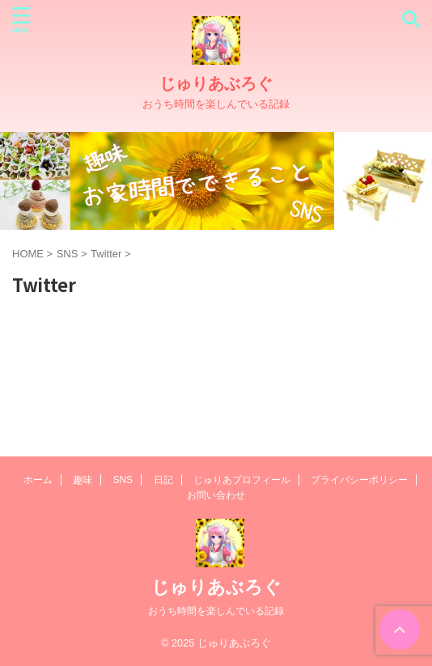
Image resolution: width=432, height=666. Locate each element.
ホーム (38, 480)
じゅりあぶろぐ (216, 83)
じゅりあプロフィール (241, 480)
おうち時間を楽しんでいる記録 (216, 611)
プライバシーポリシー (359, 480)
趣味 (82, 480)
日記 (163, 480)
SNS (122, 480)
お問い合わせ (216, 495)
